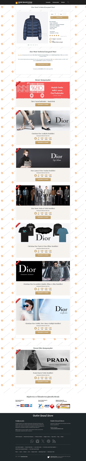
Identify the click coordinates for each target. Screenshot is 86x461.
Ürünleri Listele (43, 104)
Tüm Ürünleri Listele (43, 64)
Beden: (52, 14)
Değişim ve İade (47, 436)
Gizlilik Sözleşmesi (18, 436)
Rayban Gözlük (34, 451)
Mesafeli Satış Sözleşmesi (28, 436)
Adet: (61, 14)
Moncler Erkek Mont (29, 447)
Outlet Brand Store (53, 456)
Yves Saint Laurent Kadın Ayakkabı (49, 447)
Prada (16, 451)
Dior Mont (20, 55)
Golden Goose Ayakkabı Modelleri (21, 449)
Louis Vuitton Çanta (37, 447)
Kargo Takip (53, 436)
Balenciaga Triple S (42, 451)
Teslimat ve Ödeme (38, 436)
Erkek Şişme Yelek (51, 451)
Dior (54, 59)
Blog (58, 436)
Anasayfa (48, 2)
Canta (21, 451)
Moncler (25, 451)
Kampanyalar (56, 2)
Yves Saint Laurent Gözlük (34, 449)
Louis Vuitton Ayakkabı (19, 447)
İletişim (63, 2)
